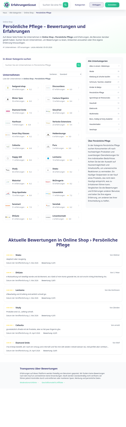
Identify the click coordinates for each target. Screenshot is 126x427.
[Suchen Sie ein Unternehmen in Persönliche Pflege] (42, 65)
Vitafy (18, 307)
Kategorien (80, 4)
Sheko (18, 255)
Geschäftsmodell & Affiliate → (53, 382)
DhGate (19, 272)
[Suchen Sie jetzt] (79, 65)
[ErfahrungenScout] (20, 5)
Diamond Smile (23, 342)
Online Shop (7, 22)
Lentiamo (20, 290)
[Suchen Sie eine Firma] (54, 4)
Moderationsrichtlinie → (29, 382)
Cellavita (20, 325)
